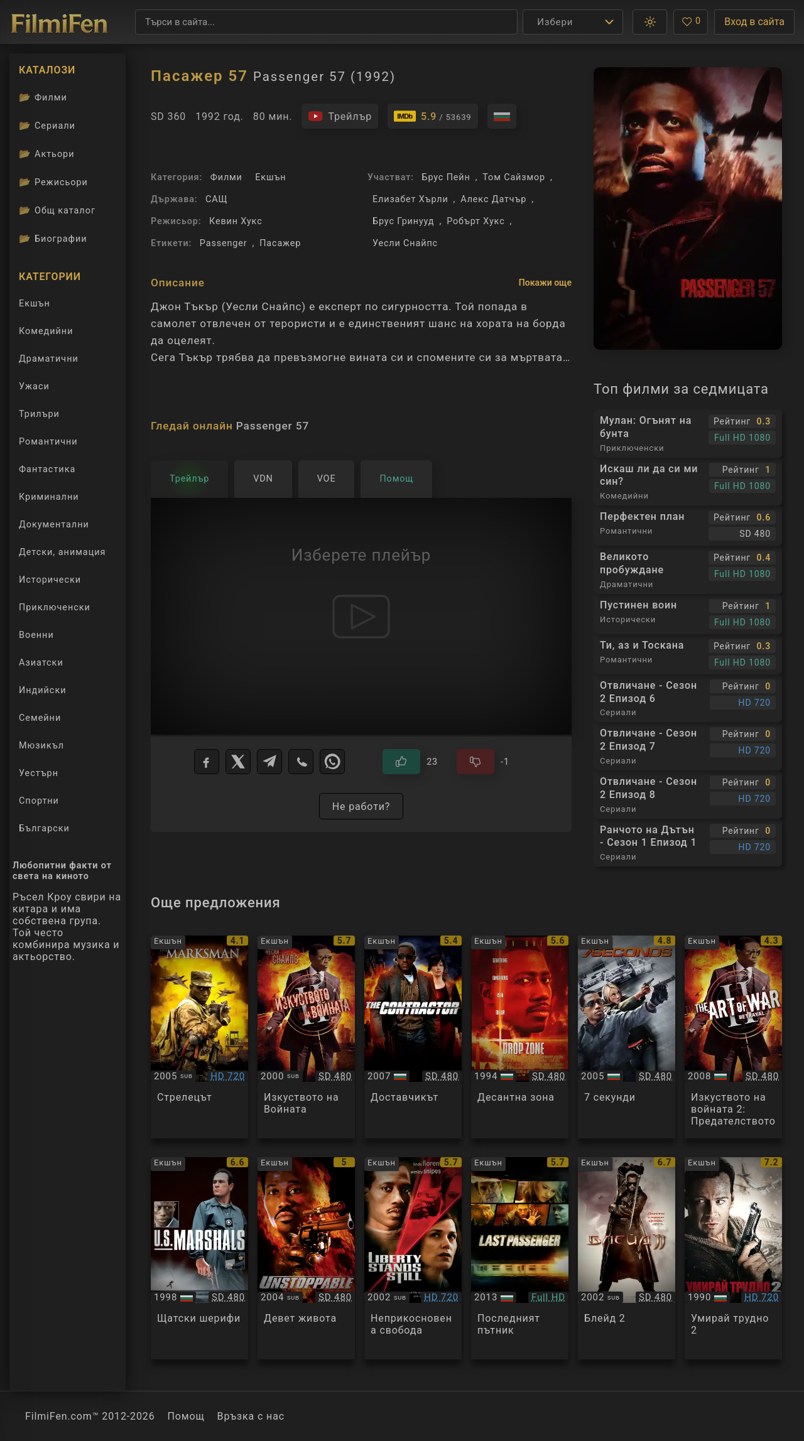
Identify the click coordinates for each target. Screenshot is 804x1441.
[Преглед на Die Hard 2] (733, 1258)
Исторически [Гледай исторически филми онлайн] (50, 580)
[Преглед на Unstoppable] (306, 1258)
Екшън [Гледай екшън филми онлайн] (34, 303)
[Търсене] (326, 22)
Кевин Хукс (236, 221)
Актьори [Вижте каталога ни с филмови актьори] (47, 153)
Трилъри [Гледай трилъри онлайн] (39, 416)
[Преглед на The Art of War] (306, 1037)
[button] (650, 22)
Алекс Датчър (493, 199)
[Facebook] (206, 761)
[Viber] (300, 761)
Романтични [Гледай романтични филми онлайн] (48, 441)
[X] (238, 761)
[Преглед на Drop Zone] (519, 1037)
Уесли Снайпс (405, 243)
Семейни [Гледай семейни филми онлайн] (40, 718)
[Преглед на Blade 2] (626, 1258)
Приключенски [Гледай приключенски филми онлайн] (54, 607)
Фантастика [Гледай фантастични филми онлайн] (47, 469)
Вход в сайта (754, 22)
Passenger (223, 243)
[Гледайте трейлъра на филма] (340, 116)
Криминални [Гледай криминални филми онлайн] (49, 497)
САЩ (216, 199)
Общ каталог (57, 210)
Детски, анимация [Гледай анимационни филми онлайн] (62, 552)
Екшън (270, 177)
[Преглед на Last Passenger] (519, 1258)
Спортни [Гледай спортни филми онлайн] (39, 801)
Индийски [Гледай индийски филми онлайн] (42, 690)
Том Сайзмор (513, 177)
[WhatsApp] (332, 761)
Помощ (186, 1416)
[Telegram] (269, 761)
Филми (226, 177)
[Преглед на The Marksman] (199, 1037)
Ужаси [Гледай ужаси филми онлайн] (34, 386)
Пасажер (280, 243)
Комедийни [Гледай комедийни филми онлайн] (46, 331)
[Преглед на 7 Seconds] (626, 1037)
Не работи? (361, 806)
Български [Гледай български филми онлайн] (44, 828)
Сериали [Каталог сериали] (47, 125)
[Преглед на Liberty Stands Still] (413, 1258)
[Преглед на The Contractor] (413, 1037)
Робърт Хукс (475, 221)
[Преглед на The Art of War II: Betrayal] (733, 1037)
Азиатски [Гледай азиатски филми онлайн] (41, 662)
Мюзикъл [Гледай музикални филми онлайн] (41, 745)
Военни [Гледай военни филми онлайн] (36, 635)
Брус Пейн (445, 177)
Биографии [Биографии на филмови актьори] (53, 238)
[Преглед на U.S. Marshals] (199, 1258)
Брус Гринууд (403, 221)
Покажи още (545, 283)
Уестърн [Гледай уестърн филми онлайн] (38, 773)
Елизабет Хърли (410, 199)
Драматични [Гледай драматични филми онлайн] (49, 359)
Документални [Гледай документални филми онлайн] (54, 524)
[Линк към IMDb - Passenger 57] (433, 116)
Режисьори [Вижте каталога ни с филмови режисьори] (53, 182)
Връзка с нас (251, 1416)
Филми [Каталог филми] (43, 97)
